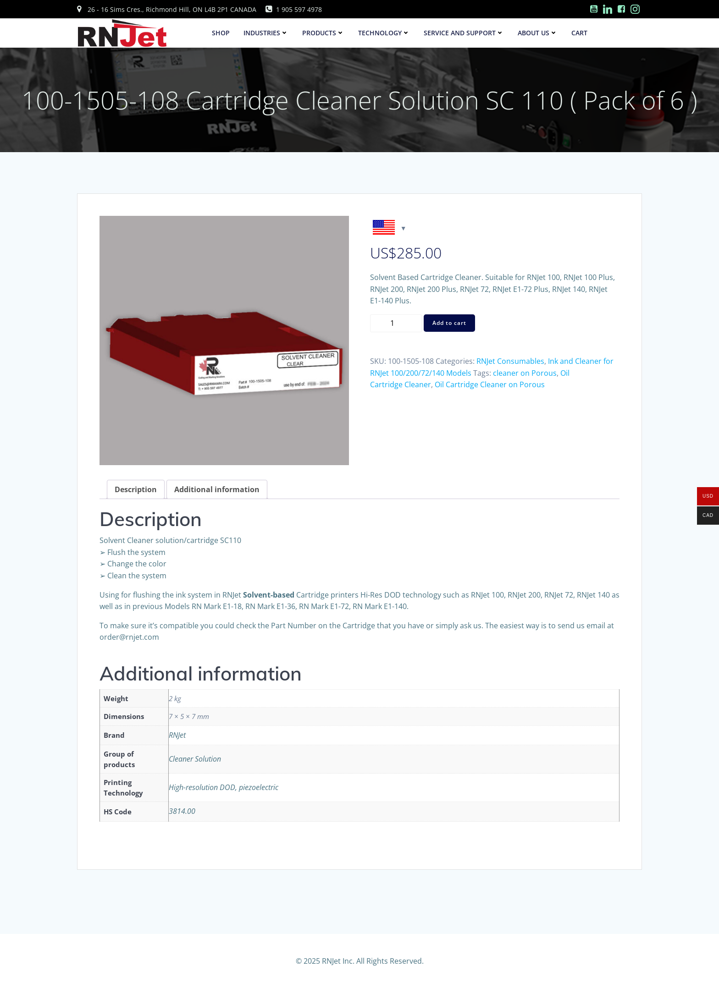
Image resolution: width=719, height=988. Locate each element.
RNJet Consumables (510, 362)
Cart (580, 33)
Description (136, 490)
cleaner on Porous (525, 373)
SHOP (221, 33)
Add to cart (449, 323)
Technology (384, 33)
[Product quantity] (396, 323)
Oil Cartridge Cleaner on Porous (490, 385)
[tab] (136, 489)
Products (324, 33)
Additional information (217, 490)
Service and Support (464, 33)
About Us (538, 33)
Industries (266, 33)
